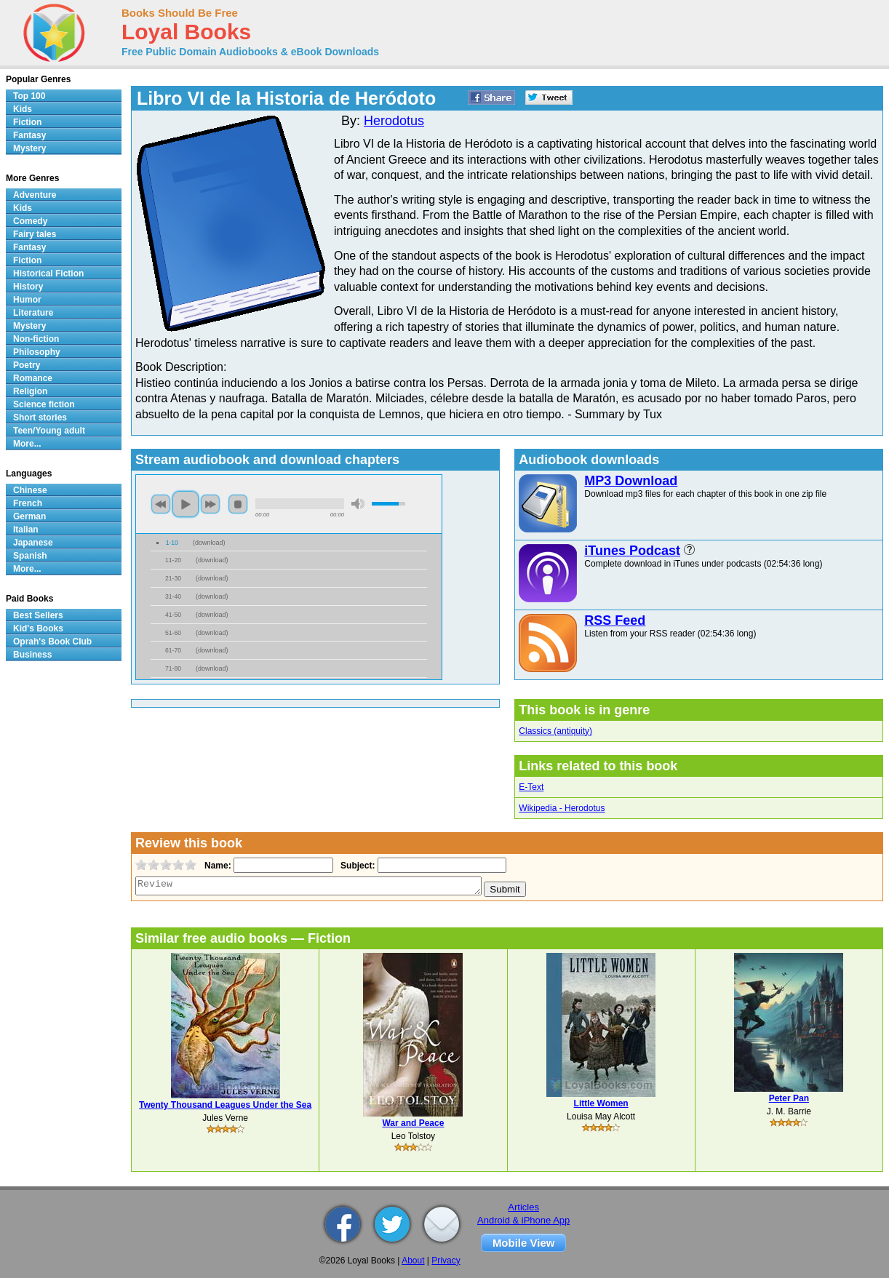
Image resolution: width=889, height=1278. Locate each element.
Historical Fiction (48, 273)
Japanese (33, 543)
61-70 (173, 650)
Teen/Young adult (49, 431)
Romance (32, 378)
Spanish (30, 556)
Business (32, 655)
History (28, 286)
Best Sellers (38, 615)
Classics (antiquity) (555, 731)
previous (161, 504)
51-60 (173, 632)
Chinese (30, 490)
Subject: (356, 865)
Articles (523, 1207)
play (185, 504)
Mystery (29, 148)
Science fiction (44, 404)
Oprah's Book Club (52, 641)
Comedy (30, 221)
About (413, 1260)
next (210, 504)
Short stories (40, 417)
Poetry (26, 365)
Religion (30, 391)
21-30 (173, 578)
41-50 (173, 614)
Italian (26, 529)
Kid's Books (38, 628)
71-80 (173, 668)
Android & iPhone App (523, 1220)
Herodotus (394, 120)
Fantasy (29, 135)
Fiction (27, 122)
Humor (27, 300)
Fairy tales (34, 234)
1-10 (172, 542)
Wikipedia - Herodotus (562, 808)
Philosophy (36, 352)
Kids (22, 109)
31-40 (173, 596)
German (29, 516)
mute (357, 503)
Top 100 (29, 96)
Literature (33, 313)
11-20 (173, 560)
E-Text (531, 787)
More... (27, 444)
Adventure (34, 195)
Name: (216, 865)
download (209, 542)
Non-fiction (36, 339)
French (27, 503)
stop (238, 504)
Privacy (445, 1260)
